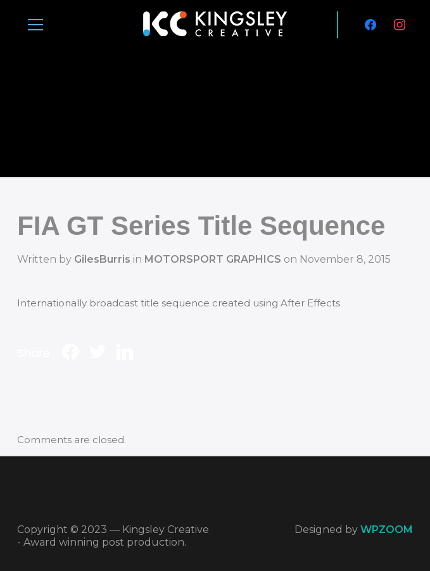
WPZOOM (386, 530)
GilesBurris (102, 259)
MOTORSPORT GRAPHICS (212, 259)
